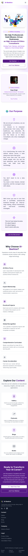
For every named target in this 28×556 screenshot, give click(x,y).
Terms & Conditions (6, 538)
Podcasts (3, 517)
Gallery (3, 515)
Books (3, 522)
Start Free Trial (14, 486)
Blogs (2, 520)
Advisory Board (5, 529)
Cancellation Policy (6, 540)
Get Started (14, 61)
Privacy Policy (5, 536)
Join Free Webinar (14, 65)
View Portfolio (14, 98)
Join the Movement (14, 234)
